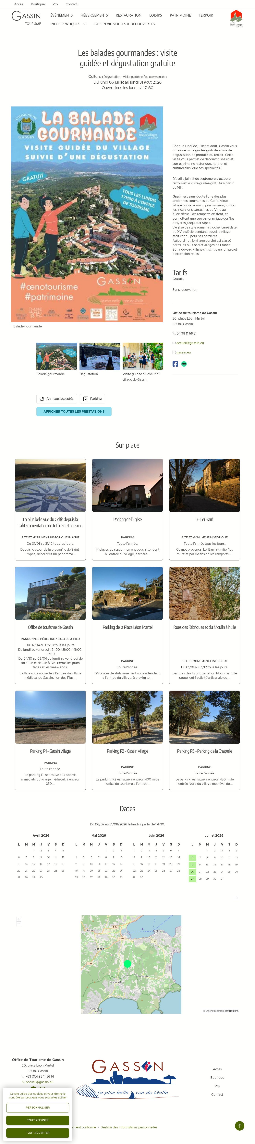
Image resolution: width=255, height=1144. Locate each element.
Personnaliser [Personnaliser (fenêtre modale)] (38, 1107)
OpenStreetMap (215, 1011)
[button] (236, 898)
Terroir (206, 15)
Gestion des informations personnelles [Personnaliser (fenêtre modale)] (129, 1127)
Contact (72, 4)
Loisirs (155, 15)
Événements (61, 15)
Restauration (128, 15)
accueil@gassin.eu (190, 343)
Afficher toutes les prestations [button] (73, 411)
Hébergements (94, 15)
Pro (55, 4)
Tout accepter (38, 1133)
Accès (18, 4)
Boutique (38, 4)
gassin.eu (183, 352)
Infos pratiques (68, 23)
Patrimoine (180, 15)
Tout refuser (38, 1120)
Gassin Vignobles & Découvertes (124, 23)
